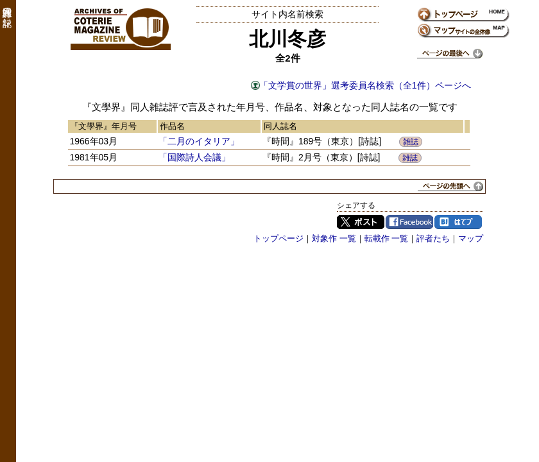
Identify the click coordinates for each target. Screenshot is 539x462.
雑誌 (410, 141)
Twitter (360, 222)
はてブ (458, 222)
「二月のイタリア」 (198, 141)
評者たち (433, 238)
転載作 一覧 (386, 238)
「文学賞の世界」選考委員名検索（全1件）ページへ (365, 85)
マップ (470, 238)
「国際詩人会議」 (194, 157)
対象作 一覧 (334, 238)
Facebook (409, 222)
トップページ (278, 238)
